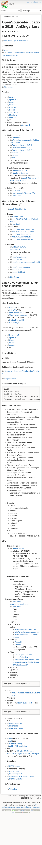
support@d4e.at (18, 272)
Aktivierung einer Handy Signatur (22, 776)
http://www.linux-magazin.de (23, 232)
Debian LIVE (14, 335)
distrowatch (25, 125)
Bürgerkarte (14, 771)
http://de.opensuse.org (21, 267)
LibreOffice (16, 607)
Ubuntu (12, 105)
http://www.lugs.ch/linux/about (16, 41)
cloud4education (15, 723)
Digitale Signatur (15, 779)
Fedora (12, 110)
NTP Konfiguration (16, 766)
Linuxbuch (16, 224)
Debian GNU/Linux (19, 170)
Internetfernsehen (16, 728)
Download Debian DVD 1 (22, 145)
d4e (13, 158)
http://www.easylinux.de (21, 237)
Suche (19, 11)
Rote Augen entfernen (23, 655)
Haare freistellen (21, 657)
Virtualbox (13, 789)
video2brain (14, 277)
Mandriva (13, 115)
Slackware (13, 112)
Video (6, 50)
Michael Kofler (17, 217)
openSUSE (13, 100)
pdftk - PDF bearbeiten (18, 746)
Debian (12, 102)
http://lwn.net (17, 259)
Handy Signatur (15, 774)
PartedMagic (14, 322)
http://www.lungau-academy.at (27, 632)
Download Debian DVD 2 (22, 148)
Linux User (16, 196)
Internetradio (14, 726)
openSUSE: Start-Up (17, 209)
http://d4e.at (17, 270)
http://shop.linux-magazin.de (23, 229)
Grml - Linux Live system (19, 315)
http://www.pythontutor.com (25, 629)
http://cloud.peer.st (24, 703)
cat (10, 738)
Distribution (8, 87)
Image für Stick (10, 379)
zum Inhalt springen (34, 2)
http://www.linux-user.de (21, 234)
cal (10, 741)
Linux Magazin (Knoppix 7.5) (23, 193)
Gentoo (12, 97)
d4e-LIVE (13, 310)
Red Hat (12, 107)
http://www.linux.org (20, 257)
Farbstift (18, 645)
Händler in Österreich (20, 173)
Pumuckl (18, 642)
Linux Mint (13, 117)
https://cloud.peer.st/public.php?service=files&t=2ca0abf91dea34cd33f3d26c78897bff (26, 662)
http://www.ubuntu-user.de (22, 239)
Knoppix (15, 155)
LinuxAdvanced (15, 312)
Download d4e (18, 548)
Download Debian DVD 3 (22, 150)
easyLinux (16, 191)
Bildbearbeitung (15, 744)
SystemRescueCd (16, 320)
